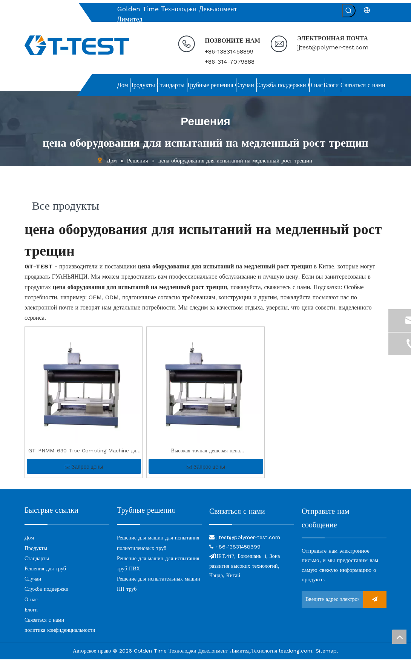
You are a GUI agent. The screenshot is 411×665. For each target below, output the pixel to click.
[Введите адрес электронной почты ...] (330, 604)
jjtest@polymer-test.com (332, 47)
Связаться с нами (44, 625)
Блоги (31, 615)
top (399, 637)
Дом (29, 543)
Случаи (33, 584)
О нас (31, 605)
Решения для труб (45, 574)
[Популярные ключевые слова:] (349, 10)
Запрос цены (84, 472)
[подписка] (374, 604)
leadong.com (295, 656)
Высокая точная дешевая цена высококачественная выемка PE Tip (205, 457)
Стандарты (37, 564)
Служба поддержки (46, 594)
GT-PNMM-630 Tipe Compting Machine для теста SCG (83, 457)
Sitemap (326, 656)
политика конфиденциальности (60, 636)
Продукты (36, 554)
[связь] (251, 529)
